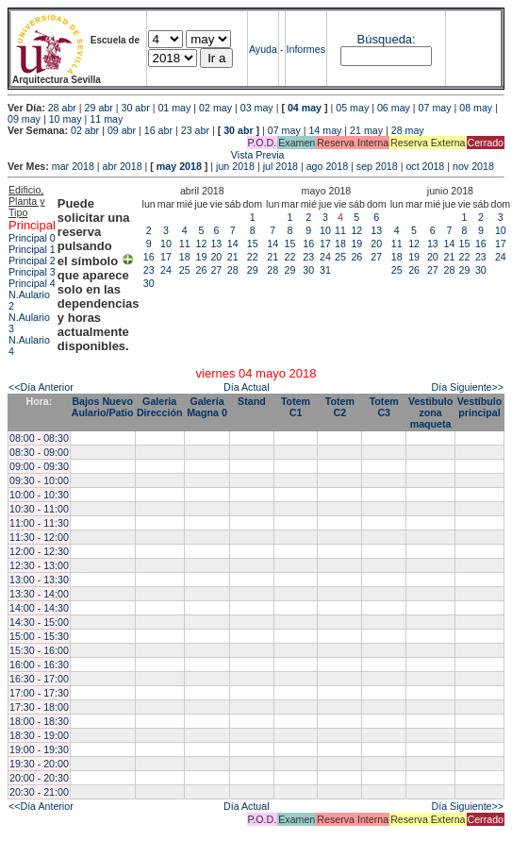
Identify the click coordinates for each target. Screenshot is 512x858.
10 (166, 243)
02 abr (85, 130)
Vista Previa (146, 154)
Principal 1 (32, 249)
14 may (324, 130)
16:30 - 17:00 (39, 678)
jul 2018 (280, 166)
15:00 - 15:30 (39, 636)
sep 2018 (377, 166)
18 (184, 256)
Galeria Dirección (160, 406)
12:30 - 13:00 (39, 565)
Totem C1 (295, 406)
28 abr (62, 107)
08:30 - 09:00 (39, 452)
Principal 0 (32, 238)
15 (252, 243)
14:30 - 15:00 (39, 622)
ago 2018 (327, 166)
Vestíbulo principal (479, 406)
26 (201, 270)
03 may (256, 107)
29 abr (99, 107)
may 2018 (179, 166)
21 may (366, 130)
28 (233, 270)
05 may (352, 107)
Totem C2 (340, 406)
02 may (215, 107)
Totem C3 (384, 406)
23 (149, 270)
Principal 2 (32, 260)
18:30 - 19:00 (39, 735)
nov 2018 (473, 166)
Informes (306, 49)
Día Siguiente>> (468, 387)
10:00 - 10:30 (39, 494)
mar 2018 (73, 166)
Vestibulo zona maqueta (430, 412)
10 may (65, 119)
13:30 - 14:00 (39, 593)
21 (233, 256)
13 (216, 243)
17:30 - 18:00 (39, 707)
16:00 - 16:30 (39, 664)
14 (233, 243)
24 (166, 270)
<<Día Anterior (41, 387)
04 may (305, 107)
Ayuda (263, 49)
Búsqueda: (386, 39)
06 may (393, 107)
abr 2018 (122, 166)
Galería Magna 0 (207, 406)
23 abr (195, 130)
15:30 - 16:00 (39, 650)
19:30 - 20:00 (39, 763)
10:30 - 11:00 (39, 508)
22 (252, 256)
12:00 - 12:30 (39, 551)
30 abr (136, 107)
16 (149, 256)
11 (184, 243)
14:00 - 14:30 (39, 608)
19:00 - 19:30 (39, 749)
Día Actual (246, 387)
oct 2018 (424, 166)
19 (201, 256)
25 (184, 270)
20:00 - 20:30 (39, 777)
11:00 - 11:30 (39, 523)
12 (201, 243)
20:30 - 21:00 (39, 792)
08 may (475, 107)
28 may (407, 130)
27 (216, 270)
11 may (106, 119)
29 (252, 270)
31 (325, 270)
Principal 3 (32, 272)
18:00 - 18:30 (39, 721)
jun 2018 (235, 166)
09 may (24, 119)
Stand (252, 401)
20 (216, 256)
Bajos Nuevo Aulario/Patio (103, 406)
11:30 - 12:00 (39, 537)
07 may (435, 107)
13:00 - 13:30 (39, 579)
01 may (173, 107)
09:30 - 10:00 (39, 480)
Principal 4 (32, 283)
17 (166, 256)
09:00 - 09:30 (39, 466)
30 (149, 283)
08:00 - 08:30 (39, 438)
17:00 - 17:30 (39, 692)
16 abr (158, 130)
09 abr (121, 130)
